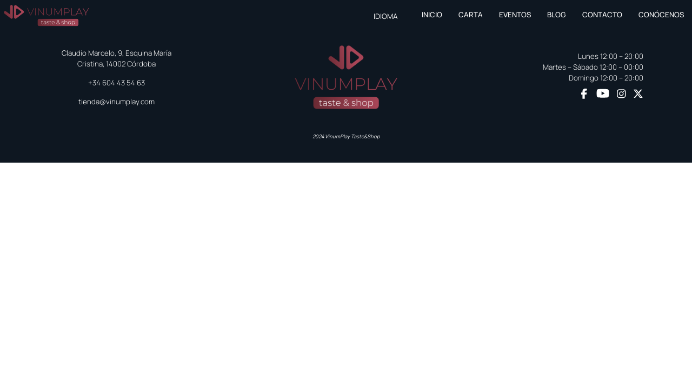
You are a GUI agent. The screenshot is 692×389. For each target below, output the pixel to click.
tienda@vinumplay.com (116, 101)
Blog (556, 14)
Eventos (515, 14)
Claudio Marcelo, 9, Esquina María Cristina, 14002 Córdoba (116, 58)
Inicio (432, 14)
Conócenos (661, 14)
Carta (470, 14)
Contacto (602, 14)
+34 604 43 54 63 (116, 83)
